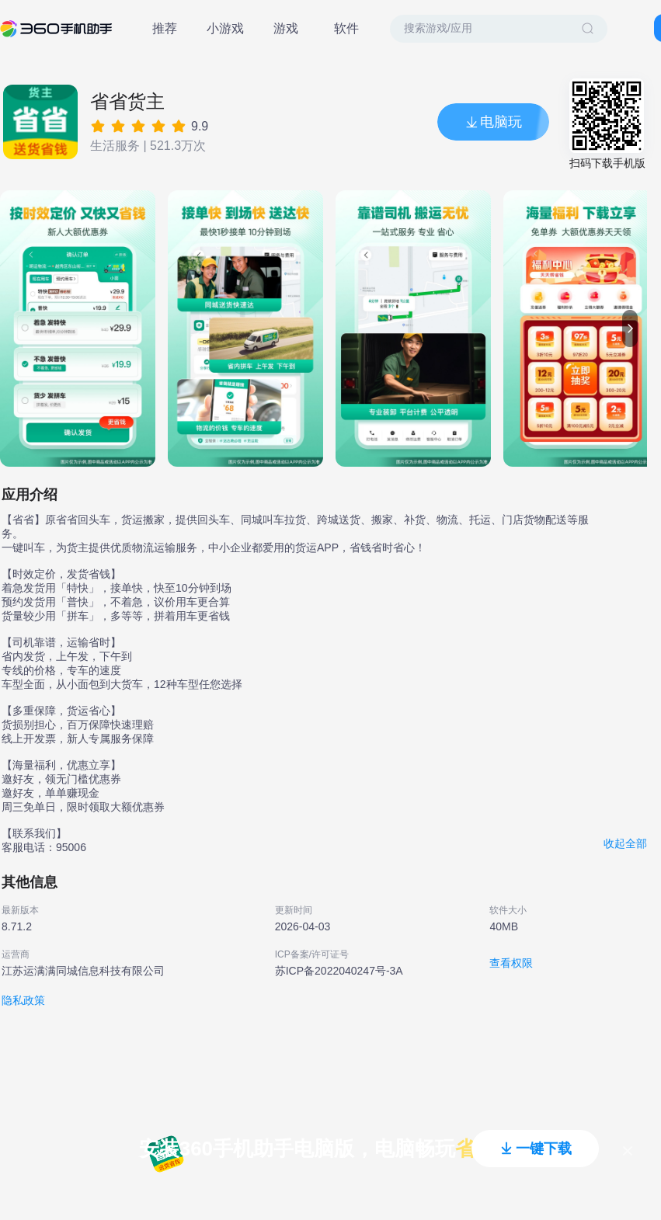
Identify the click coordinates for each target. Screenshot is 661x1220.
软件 (346, 28)
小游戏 (225, 28)
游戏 (285, 28)
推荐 (164, 28)
